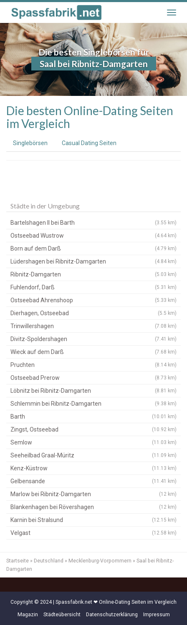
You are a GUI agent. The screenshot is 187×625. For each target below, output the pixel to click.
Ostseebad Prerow (93, 377)
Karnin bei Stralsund (93, 520)
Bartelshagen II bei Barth (93, 222)
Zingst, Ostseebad (93, 429)
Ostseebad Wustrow (93, 235)
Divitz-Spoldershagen (93, 339)
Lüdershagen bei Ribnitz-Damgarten (93, 261)
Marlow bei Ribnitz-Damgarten (93, 494)
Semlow (93, 442)
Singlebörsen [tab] (30, 143)
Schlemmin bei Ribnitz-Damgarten (93, 403)
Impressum (156, 614)
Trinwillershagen (93, 326)
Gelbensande (93, 481)
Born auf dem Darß (93, 248)
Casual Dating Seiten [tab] (89, 143)
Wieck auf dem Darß (93, 352)
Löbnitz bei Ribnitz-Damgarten (93, 390)
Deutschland (48, 561)
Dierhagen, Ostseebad (93, 313)
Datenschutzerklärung (112, 614)
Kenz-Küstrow (93, 468)
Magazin (28, 614)
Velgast (93, 533)
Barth (93, 416)
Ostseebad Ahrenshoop (93, 300)
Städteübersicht (62, 614)
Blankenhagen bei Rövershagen (93, 507)
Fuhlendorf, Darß (93, 287)
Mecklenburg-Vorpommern (99, 561)
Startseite (17, 561)
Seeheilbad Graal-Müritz (93, 455)
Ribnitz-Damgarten (93, 274)
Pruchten (93, 365)
